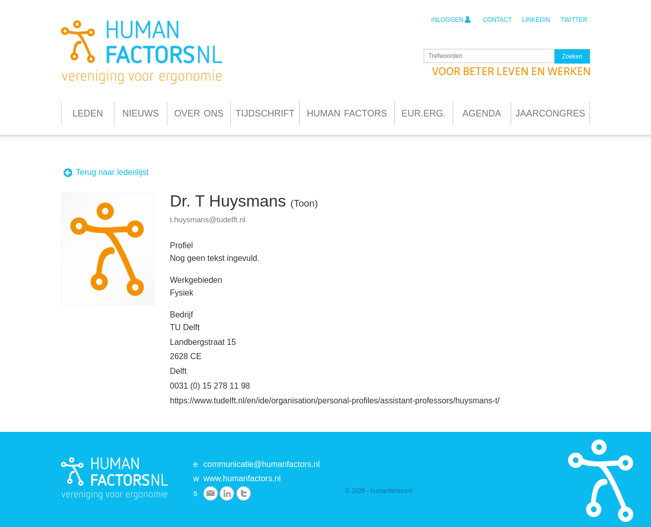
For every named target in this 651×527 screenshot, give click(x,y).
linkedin (536, 19)
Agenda (481, 113)
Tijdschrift (264, 113)
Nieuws (141, 113)
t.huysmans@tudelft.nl (208, 219)
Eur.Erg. (423, 113)
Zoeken (572, 56)
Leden (87, 113)
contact (497, 19)
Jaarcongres (550, 113)
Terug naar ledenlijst (106, 172)
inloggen (451, 19)
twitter (573, 19)
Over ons (198, 113)
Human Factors (347, 113)
